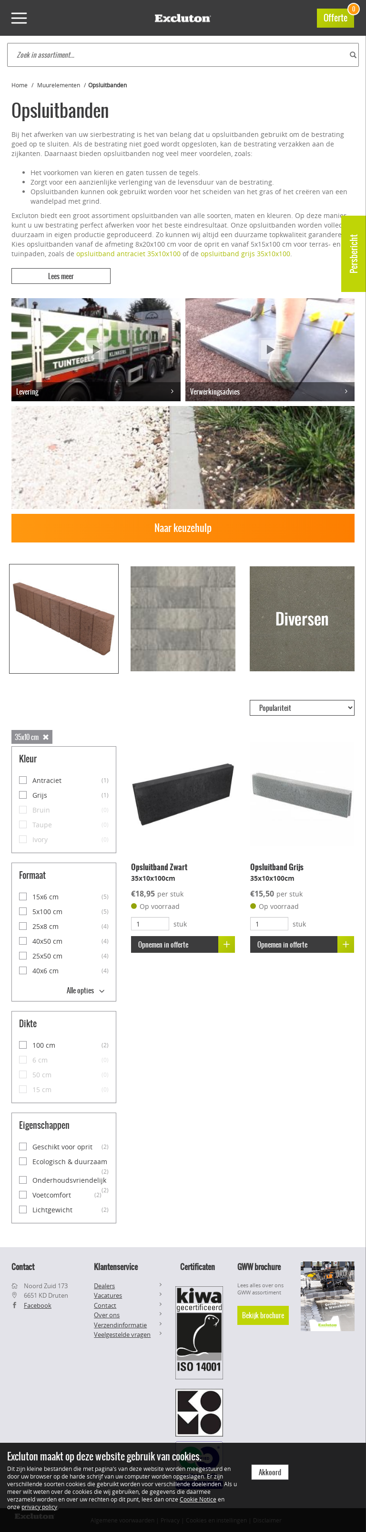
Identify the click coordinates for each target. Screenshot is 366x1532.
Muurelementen (58, 85)
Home (19, 85)
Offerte (339, 16)
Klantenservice (116, 1266)
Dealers (104, 1285)
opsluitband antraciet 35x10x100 (128, 253)
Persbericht (353, 253)
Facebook (37, 1305)
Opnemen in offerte (186, 944)
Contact (105, 1305)
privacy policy (39, 1507)
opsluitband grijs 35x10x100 (245, 253)
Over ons (107, 1315)
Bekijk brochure (263, 1315)
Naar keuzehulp (183, 528)
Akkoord (270, 1472)
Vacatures (108, 1295)
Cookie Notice (198, 1499)
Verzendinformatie (120, 1325)
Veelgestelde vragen (122, 1334)
